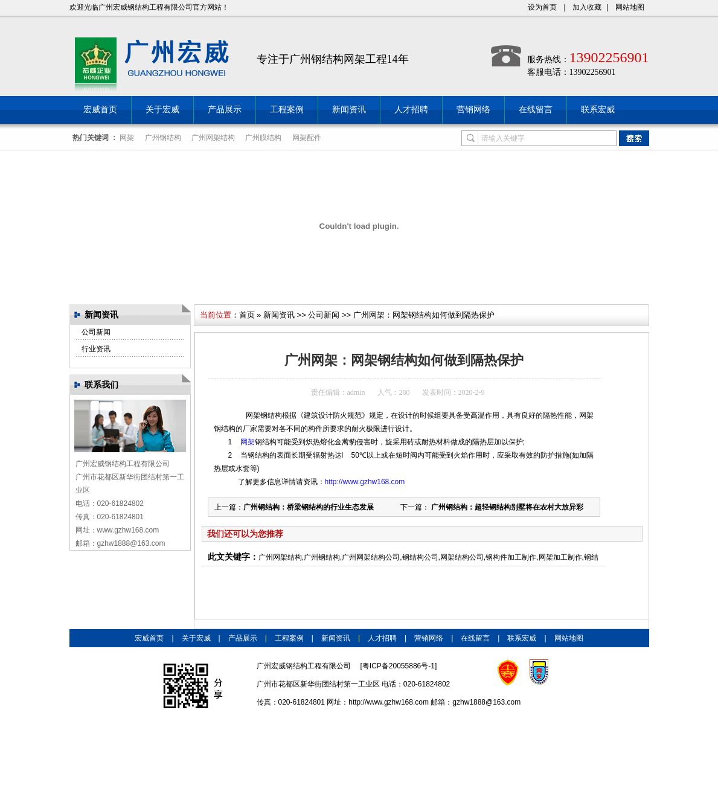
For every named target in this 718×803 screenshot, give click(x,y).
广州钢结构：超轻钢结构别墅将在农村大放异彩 (506, 507)
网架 (127, 137)
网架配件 (306, 137)
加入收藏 (586, 7)
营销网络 (473, 109)
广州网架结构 (213, 137)
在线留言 (536, 109)
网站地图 (629, 7)
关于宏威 (162, 109)
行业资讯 (96, 349)
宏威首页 (100, 109)
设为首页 (542, 7)
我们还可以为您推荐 (245, 534)
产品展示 (225, 109)
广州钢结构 (163, 137)
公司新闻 (96, 332)
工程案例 (287, 109)
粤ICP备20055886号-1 (398, 666)
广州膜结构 (263, 137)
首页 (247, 314)
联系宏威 (598, 109)
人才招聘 (411, 109)
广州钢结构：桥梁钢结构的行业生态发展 (308, 507)
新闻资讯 (349, 109)
